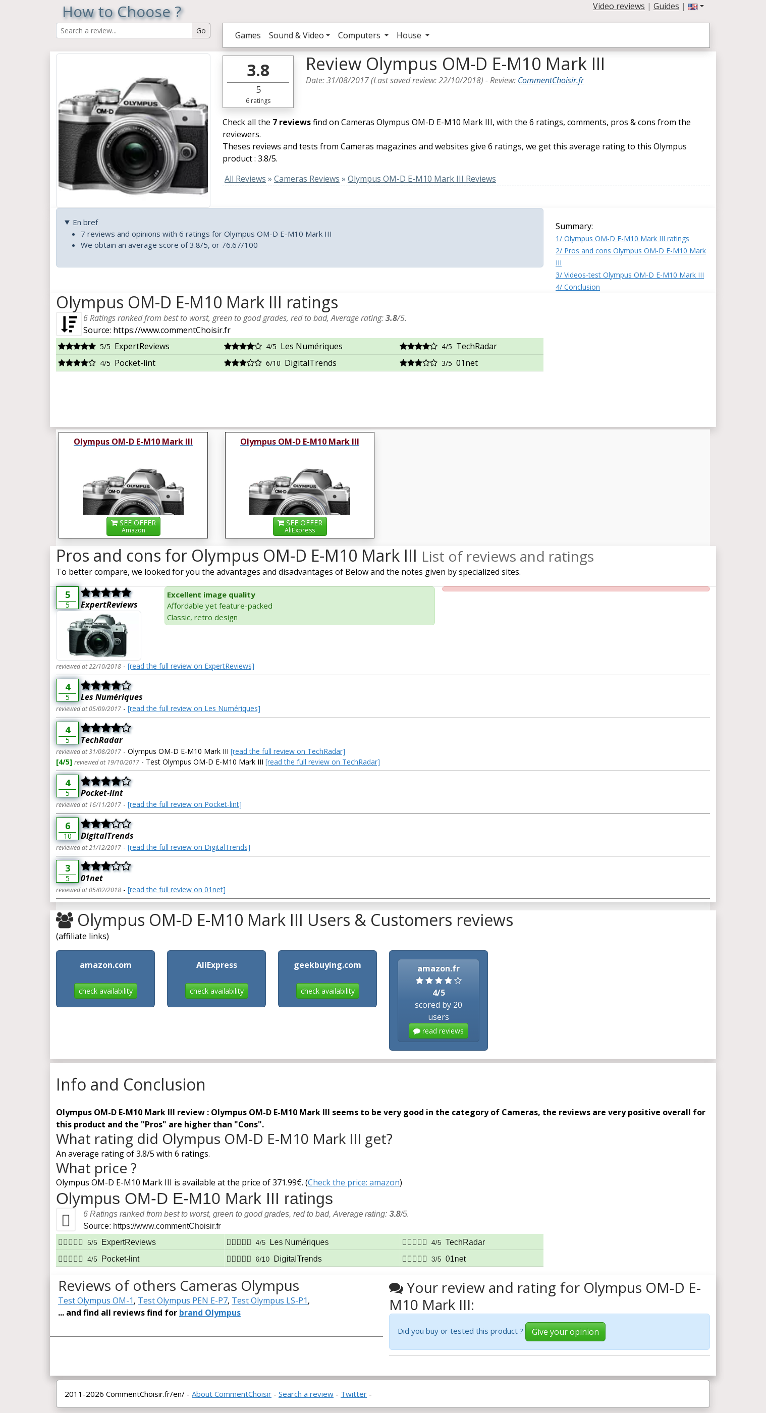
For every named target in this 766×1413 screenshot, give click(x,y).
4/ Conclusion (578, 287)
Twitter (354, 1394)
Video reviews (619, 6)
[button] (696, 6)
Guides (666, 6)
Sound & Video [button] (296, 35)
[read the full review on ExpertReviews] (191, 666)
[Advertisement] (633, 356)
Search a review (306, 1394)
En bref (85, 222)
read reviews (438, 1031)
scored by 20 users (438, 1001)
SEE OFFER (133, 526)
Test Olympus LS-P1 (270, 1300)
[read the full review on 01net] (177, 889)
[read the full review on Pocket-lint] (185, 804)
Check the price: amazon (354, 1182)
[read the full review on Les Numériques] (194, 708)
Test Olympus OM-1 (96, 1300)
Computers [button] (360, 35)
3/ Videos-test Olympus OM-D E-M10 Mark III (630, 275)
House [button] (410, 35)
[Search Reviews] (124, 30)
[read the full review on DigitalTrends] (189, 847)
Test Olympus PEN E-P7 (183, 1300)
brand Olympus (210, 1312)
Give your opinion (565, 1331)
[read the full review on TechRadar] (288, 751)
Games (248, 35)
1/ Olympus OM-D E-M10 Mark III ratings (622, 238)
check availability (106, 991)
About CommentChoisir (231, 1394)
